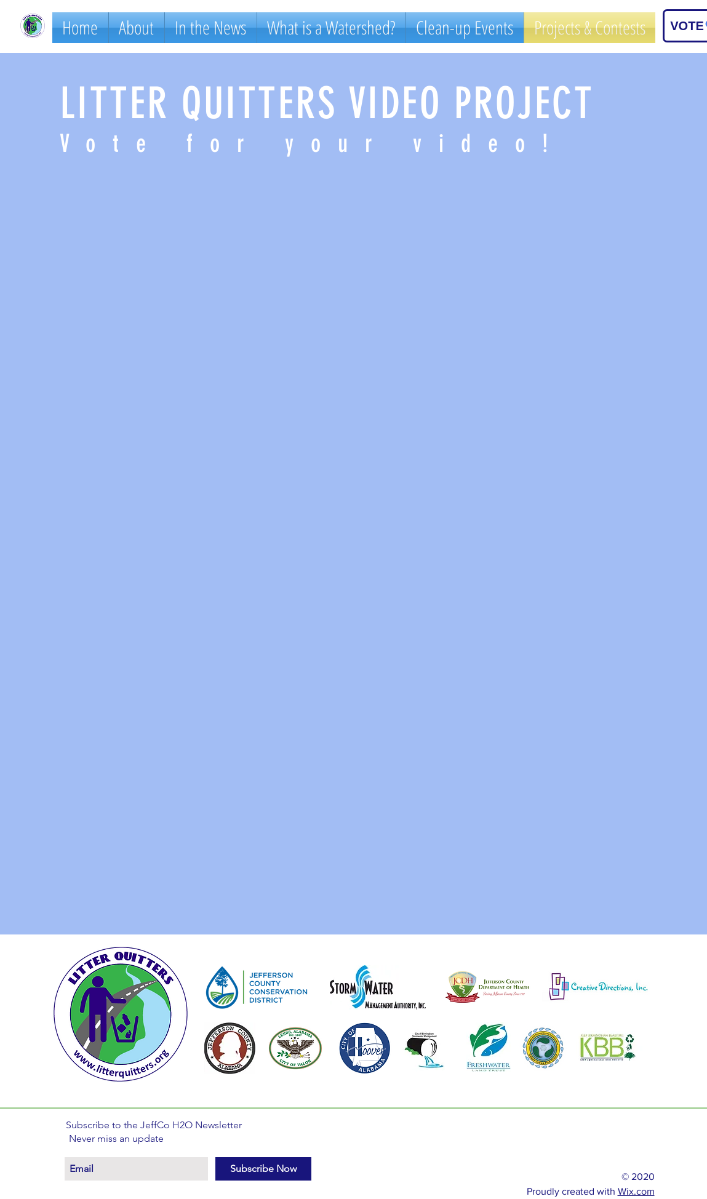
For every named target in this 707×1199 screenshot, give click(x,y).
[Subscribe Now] (263, 1169)
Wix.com (636, 1191)
